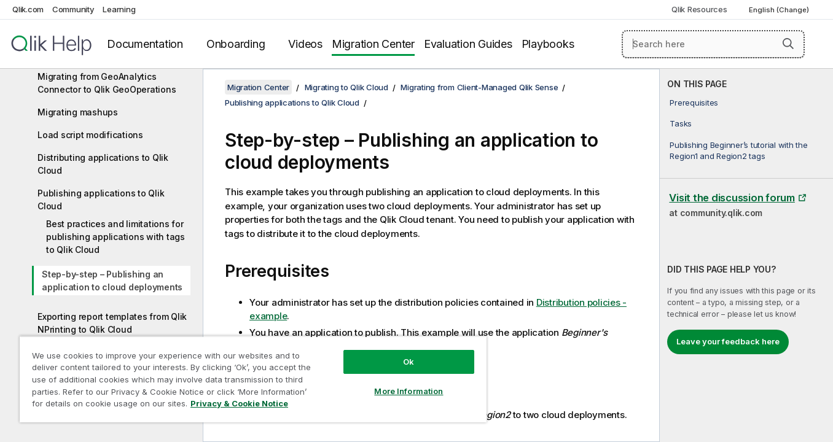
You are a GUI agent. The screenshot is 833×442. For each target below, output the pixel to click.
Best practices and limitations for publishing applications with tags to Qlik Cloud (115, 237)
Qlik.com (28, 9)
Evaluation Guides (468, 43)
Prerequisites (694, 102)
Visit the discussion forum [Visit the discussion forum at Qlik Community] (732, 198)
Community (73, 9)
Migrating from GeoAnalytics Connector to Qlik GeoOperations (106, 83)
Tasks (681, 123)
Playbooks (548, 43)
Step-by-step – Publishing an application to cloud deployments (112, 280)
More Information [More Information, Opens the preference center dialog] (408, 391)
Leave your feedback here (728, 341)
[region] (253, 379)
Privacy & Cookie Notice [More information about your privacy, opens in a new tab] (239, 403)
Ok (408, 361)
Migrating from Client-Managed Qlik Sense (479, 87)
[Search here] (713, 44)
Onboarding (235, 43)
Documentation (145, 43)
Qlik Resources (699, 9)
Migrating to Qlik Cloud (346, 87)
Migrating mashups (77, 112)
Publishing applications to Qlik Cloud (100, 199)
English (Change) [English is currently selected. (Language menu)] (780, 10)
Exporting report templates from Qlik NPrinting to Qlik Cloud (112, 323)
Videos (305, 43)
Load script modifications (90, 135)
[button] (788, 43)
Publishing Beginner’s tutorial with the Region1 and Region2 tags (738, 150)
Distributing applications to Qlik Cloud (102, 164)
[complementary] (746, 255)
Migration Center (373, 43)
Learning (119, 9)
